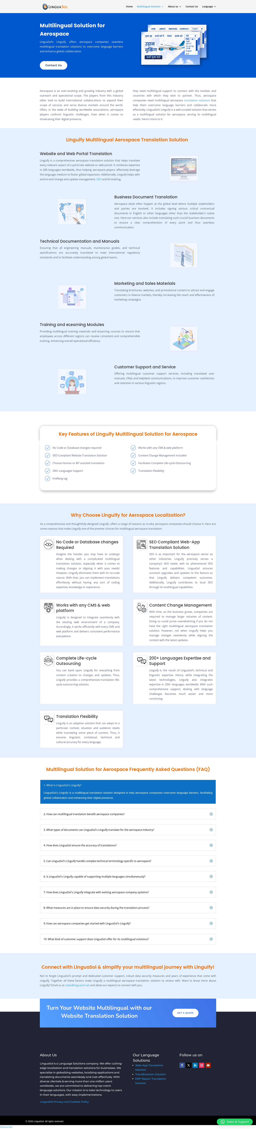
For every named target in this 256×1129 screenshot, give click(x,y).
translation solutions (197, 100)
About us (173, 6)
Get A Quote (185, 1013)
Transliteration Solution (150, 1074)
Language (207, 6)
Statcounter (6, 1127)
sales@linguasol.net (77, 985)
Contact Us (192, 6)
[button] (235, 1122)
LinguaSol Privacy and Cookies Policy (64, 1101)
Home (129, 6)
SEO (98, 179)
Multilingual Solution (148, 6)
